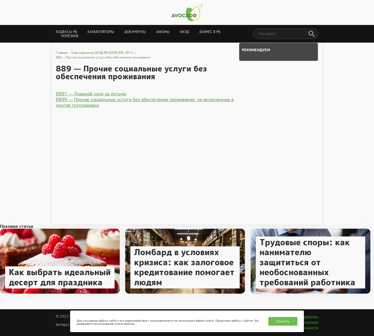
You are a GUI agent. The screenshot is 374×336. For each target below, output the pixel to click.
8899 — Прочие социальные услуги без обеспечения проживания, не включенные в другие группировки (145, 102)
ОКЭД (184, 31)
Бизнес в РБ (210, 31)
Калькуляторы (101, 31)
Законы (163, 31)
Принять (283, 321)
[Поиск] (312, 34)
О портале (309, 322)
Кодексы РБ (66, 31)
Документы (135, 31)
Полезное (70, 36)
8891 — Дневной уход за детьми (91, 94)
